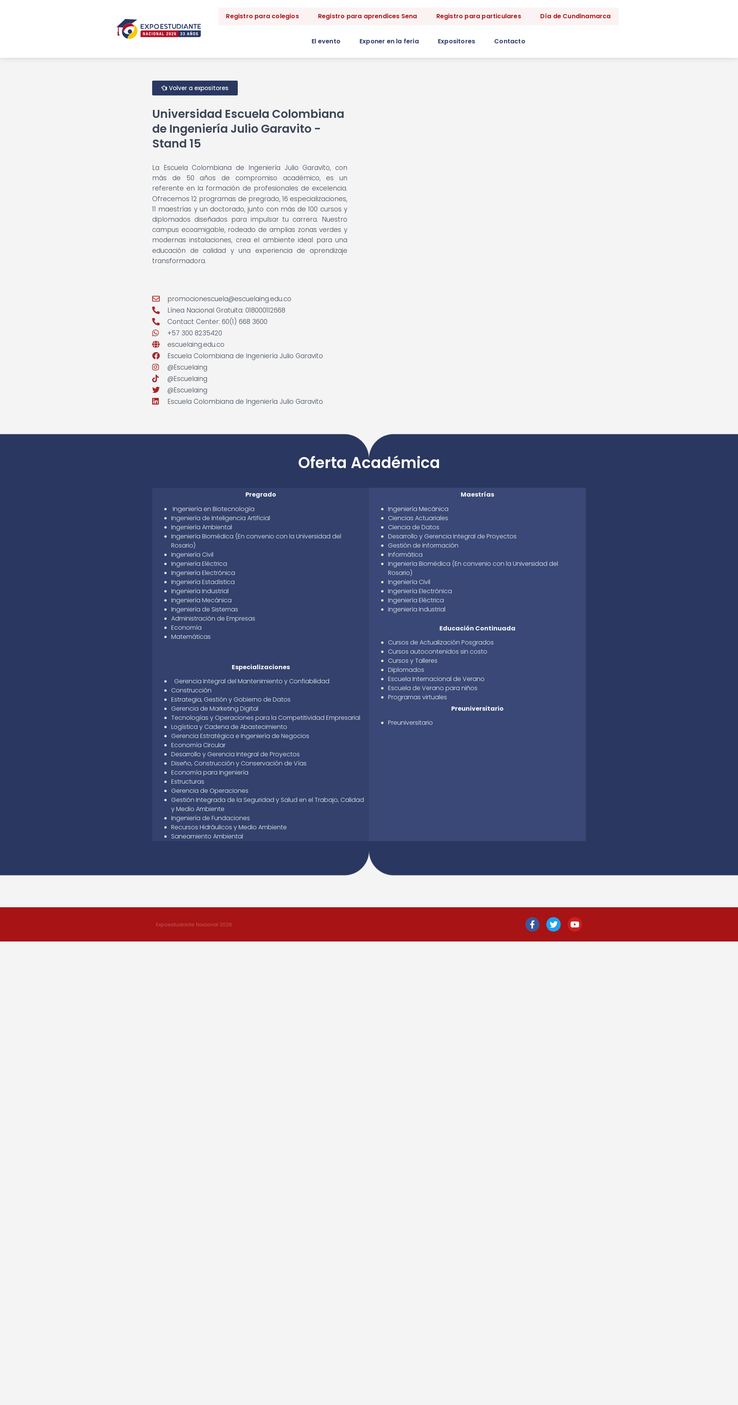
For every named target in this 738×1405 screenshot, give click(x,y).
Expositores (456, 41)
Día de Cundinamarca (575, 16)
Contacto (509, 41)
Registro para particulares (478, 16)
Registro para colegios (262, 16)
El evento (326, 41)
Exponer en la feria (389, 41)
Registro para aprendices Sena (367, 16)
